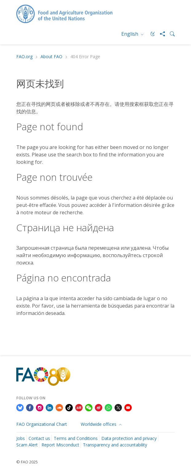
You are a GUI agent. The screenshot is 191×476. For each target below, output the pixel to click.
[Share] (160, 33)
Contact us (39, 438)
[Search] (170, 33)
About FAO (51, 56)
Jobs (20, 438)
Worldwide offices (99, 424)
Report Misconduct (60, 445)
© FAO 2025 (27, 462)
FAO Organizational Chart (41, 424)
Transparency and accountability (115, 445)
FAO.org (24, 56)
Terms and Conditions (76, 438)
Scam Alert (27, 445)
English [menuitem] (130, 33)
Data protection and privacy (129, 438)
